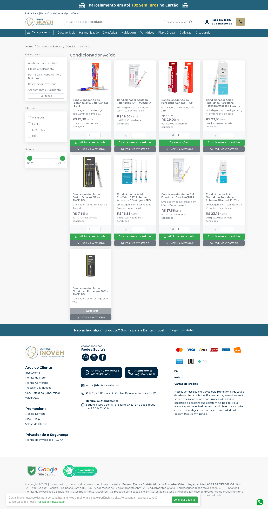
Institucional (31, 13)
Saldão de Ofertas (36, 424)
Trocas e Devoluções (38, 387)
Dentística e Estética (49, 46)
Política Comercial (36, 382)
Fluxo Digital (167, 32)
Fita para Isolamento (41, 69)
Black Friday (32, 418)
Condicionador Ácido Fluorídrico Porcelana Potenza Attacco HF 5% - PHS (222, 103)
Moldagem (128, 32)
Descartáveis (66, 32)
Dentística (110, 32)
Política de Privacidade (51, 501)
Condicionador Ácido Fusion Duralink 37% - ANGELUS (86, 197)
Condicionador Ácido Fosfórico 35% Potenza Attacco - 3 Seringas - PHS (134, 197)
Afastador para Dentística (43, 63)
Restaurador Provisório (42, 84)
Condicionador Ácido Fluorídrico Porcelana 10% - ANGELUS (90, 291)
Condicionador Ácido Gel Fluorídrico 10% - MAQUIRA (134, 101)
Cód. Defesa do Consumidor (42, 392)
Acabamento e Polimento (44, 89)
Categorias (39, 32)
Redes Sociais (48, 13)
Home (29, 46)
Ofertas (75, 13)
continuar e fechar (185, 499)
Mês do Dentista (35, 414)
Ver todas (46, 95)
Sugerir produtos (182, 330)
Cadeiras (185, 32)
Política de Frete (35, 377)
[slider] (29, 158)
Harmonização (89, 32)
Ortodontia (202, 32)
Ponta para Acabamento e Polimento (44, 76)
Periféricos (147, 32)
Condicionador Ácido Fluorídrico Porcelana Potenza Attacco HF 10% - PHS (222, 197)
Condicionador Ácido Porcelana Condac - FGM (177, 101)
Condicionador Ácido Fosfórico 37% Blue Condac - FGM (90, 103)
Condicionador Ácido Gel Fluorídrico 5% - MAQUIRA (177, 196)
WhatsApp (63, 13)
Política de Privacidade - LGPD (44, 439)
